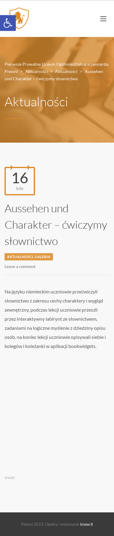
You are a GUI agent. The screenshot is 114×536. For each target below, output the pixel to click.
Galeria (42, 256)
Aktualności (20, 256)
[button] (8, 23)
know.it (86, 524)
